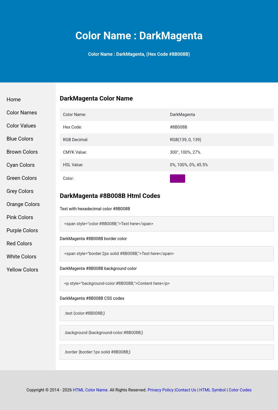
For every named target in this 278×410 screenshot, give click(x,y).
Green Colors (22, 178)
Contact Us (185, 389)
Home (14, 99)
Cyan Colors (21, 165)
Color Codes (240, 389)
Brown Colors (22, 152)
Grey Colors (20, 191)
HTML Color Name (90, 389)
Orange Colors (23, 204)
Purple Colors (22, 230)
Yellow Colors (22, 270)
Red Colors (19, 243)
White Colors (21, 256)
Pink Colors (20, 217)
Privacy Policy (161, 389)
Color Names (22, 112)
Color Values (21, 126)
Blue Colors (20, 139)
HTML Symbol (212, 389)
